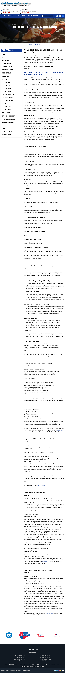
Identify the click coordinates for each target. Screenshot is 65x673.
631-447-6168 (25, 13)
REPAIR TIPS (17, 15)
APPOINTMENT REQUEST (34, 15)
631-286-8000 (6, 13)
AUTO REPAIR (10, 15)
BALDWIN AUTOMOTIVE (34, 46)
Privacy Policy (27, 671)
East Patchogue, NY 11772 (31, 24)
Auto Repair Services (32, 653)
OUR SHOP (4, 15)
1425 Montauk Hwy (22, 24)
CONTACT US (24, 15)
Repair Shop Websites (10, 671)
